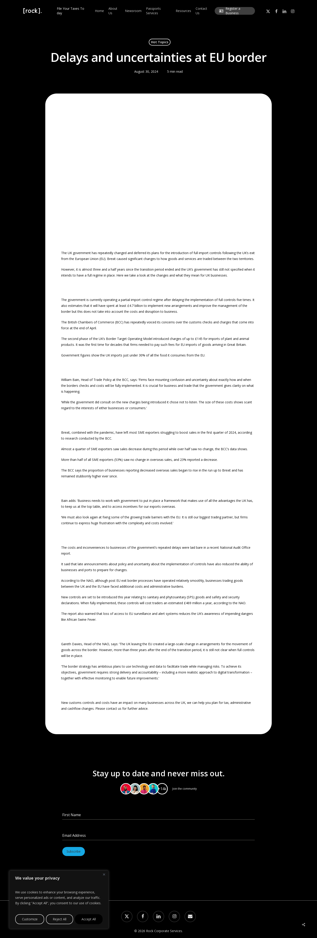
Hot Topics (159, 42)
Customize (30, 919)
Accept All (89, 919)
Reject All (59, 919)
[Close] (104, 874)
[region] (59, 900)
